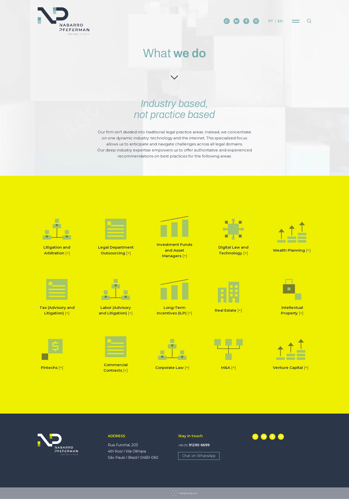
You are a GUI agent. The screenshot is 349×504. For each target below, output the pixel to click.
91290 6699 (194, 445)
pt (270, 21)
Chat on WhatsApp (199, 456)
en (280, 21)
